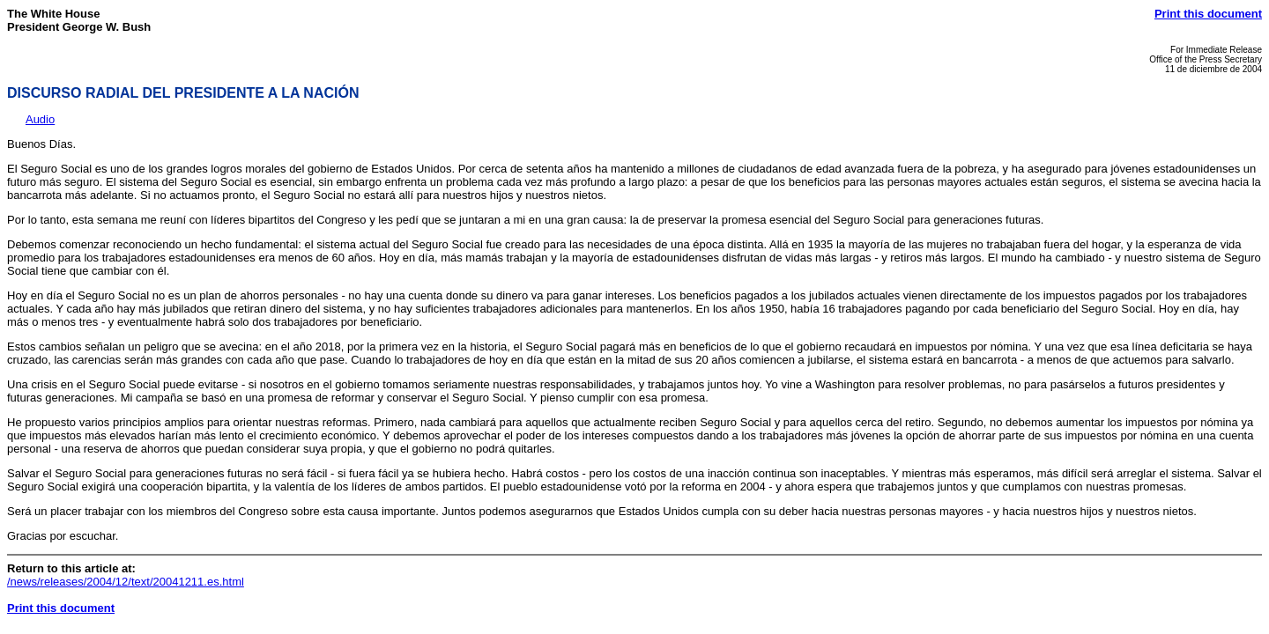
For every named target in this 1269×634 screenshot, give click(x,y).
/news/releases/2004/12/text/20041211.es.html (125, 581)
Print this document (1208, 13)
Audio (40, 119)
